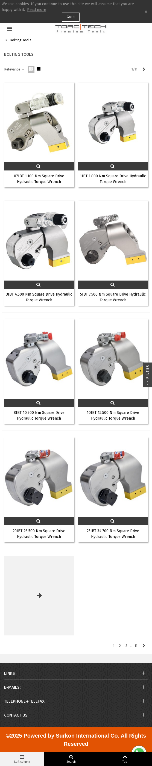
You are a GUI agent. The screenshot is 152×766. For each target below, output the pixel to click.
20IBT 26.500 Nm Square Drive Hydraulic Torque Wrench (39, 534)
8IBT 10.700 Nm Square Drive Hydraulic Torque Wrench (39, 415)
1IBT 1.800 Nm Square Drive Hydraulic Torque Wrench (113, 179)
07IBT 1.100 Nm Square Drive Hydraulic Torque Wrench (39, 179)
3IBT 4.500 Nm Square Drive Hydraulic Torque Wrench (39, 297)
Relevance (14, 69)
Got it (71, 17)
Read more (36, 9)
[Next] (143, 69)
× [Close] (146, 11)
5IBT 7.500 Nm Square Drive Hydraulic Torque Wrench (113, 297)
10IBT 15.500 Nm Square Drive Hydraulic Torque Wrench (113, 415)
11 (136, 646)
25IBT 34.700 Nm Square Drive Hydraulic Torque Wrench (113, 534)
